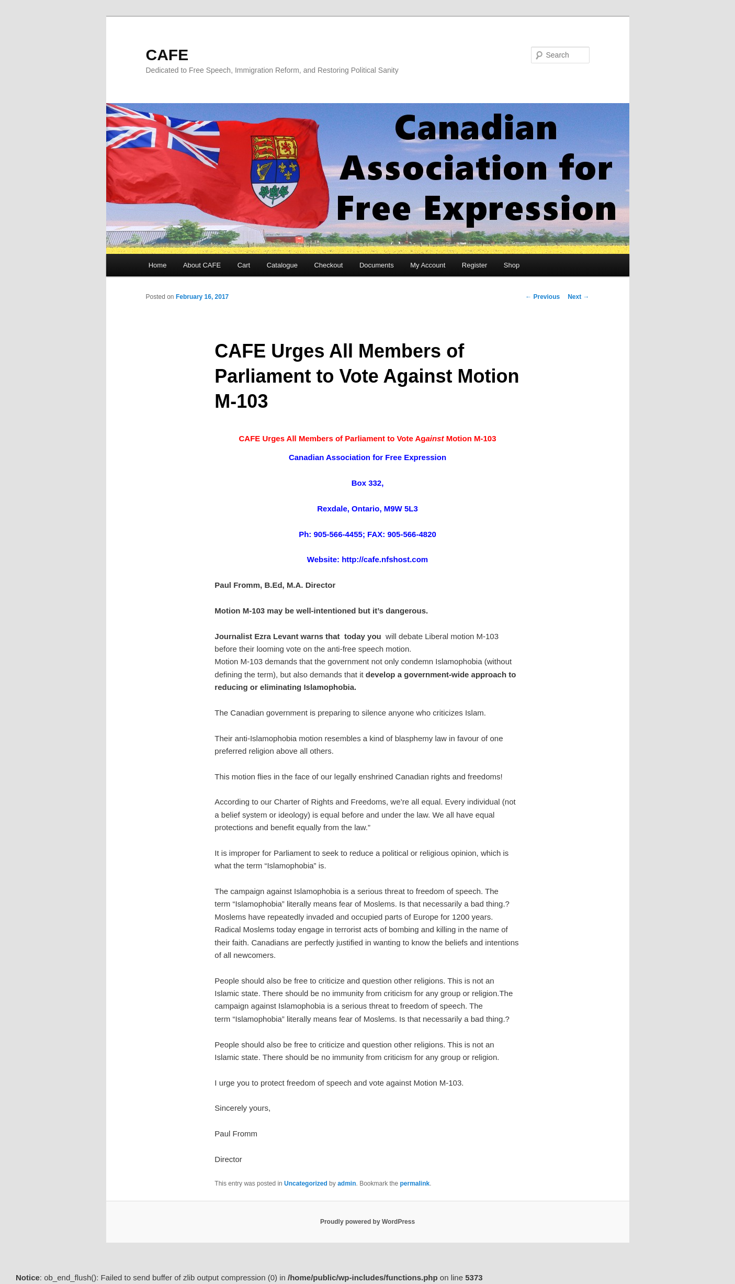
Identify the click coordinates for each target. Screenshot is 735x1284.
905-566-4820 (411, 534)
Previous (542, 296)
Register (474, 265)
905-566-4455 (337, 534)
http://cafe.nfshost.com (385, 559)
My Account (427, 265)
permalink (415, 1183)
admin (346, 1183)
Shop (511, 265)
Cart (244, 265)
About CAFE (202, 265)
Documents (376, 265)
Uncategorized (305, 1183)
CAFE (167, 54)
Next (578, 296)
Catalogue (282, 265)
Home (158, 265)
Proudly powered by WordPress (367, 1221)
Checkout (328, 265)
